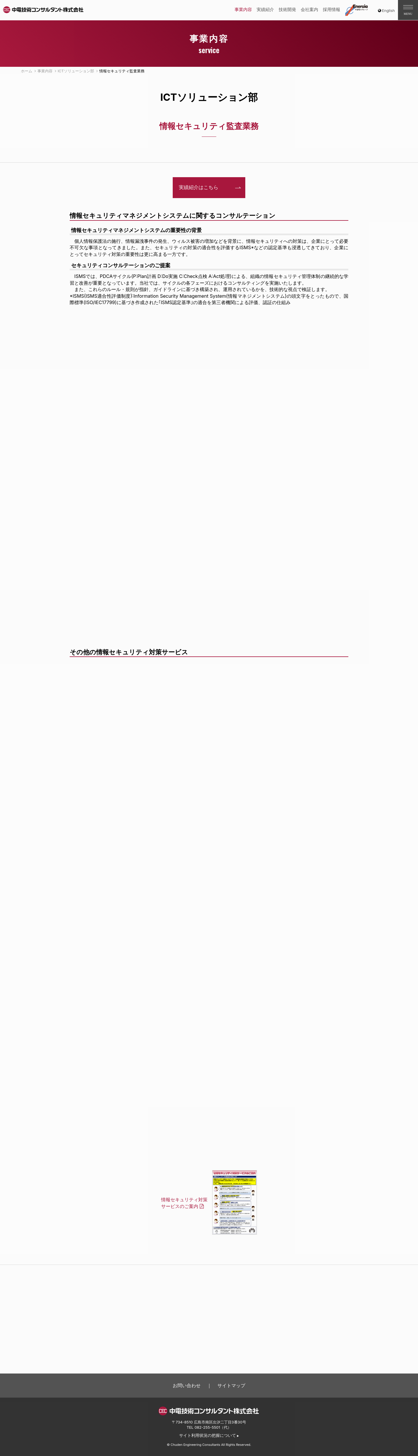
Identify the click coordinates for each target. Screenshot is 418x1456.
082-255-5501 (207, 1427)
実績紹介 (265, 9)
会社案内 (309, 9)
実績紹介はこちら (198, 187)
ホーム (26, 71)
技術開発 (287, 9)
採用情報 (331, 9)
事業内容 (243, 9)
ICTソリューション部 (76, 71)
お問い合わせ (187, 1385)
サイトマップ (231, 1385)
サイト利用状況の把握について (207, 1435)
